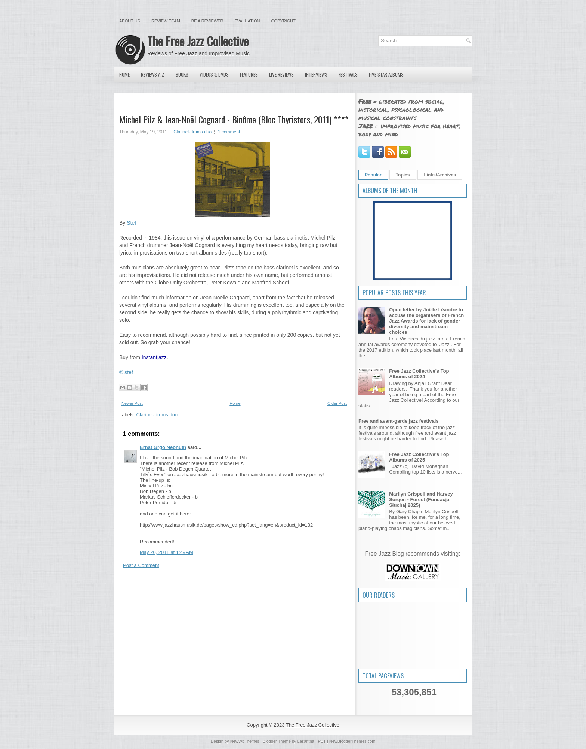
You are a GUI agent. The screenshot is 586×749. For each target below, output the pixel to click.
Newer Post (132, 403)
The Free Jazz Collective (198, 41)
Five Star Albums (386, 74)
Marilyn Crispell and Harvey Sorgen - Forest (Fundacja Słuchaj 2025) (421, 499)
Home (124, 74)
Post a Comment (141, 565)
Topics (403, 175)
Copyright (283, 21)
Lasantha (305, 741)
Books (182, 74)
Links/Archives (440, 175)
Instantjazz (154, 357)
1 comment (229, 132)
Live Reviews (281, 74)
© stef (126, 372)
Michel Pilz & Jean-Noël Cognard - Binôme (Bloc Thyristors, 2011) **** (234, 119)
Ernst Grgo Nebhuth (163, 447)
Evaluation (247, 21)
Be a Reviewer (207, 21)
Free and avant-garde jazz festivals (398, 421)
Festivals (348, 74)
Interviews (316, 74)
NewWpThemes (244, 741)
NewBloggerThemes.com (352, 741)
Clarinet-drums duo (192, 132)
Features (249, 74)
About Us (129, 21)
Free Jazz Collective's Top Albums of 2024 (419, 373)
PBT (322, 741)
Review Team (165, 21)
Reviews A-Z (152, 74)
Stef (131, 223)
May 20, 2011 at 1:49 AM (166, 552)
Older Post (337, 403)
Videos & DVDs (214, 74)
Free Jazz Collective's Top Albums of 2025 (419, 457)
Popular (373, 175)
